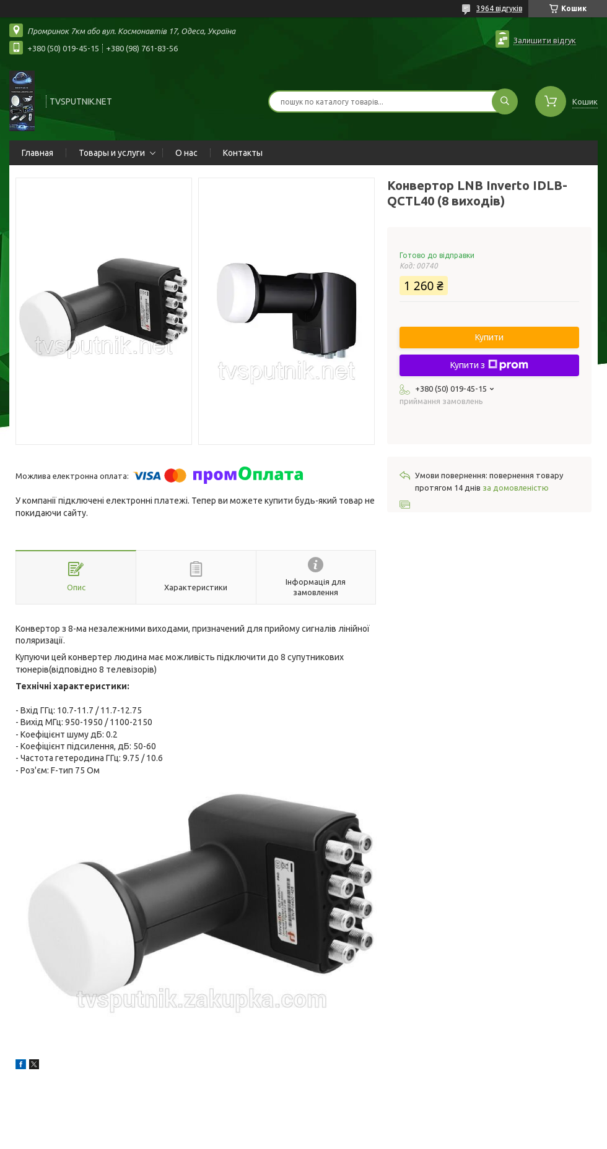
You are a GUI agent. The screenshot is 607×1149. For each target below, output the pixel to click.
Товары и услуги (112, 152)
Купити (489, 337)
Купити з (489, 365)
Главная (37, 152)
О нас (186, 152)
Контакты (243, 152)
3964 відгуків (499, 8)
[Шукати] (505, 101)
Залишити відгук (544, 40)
